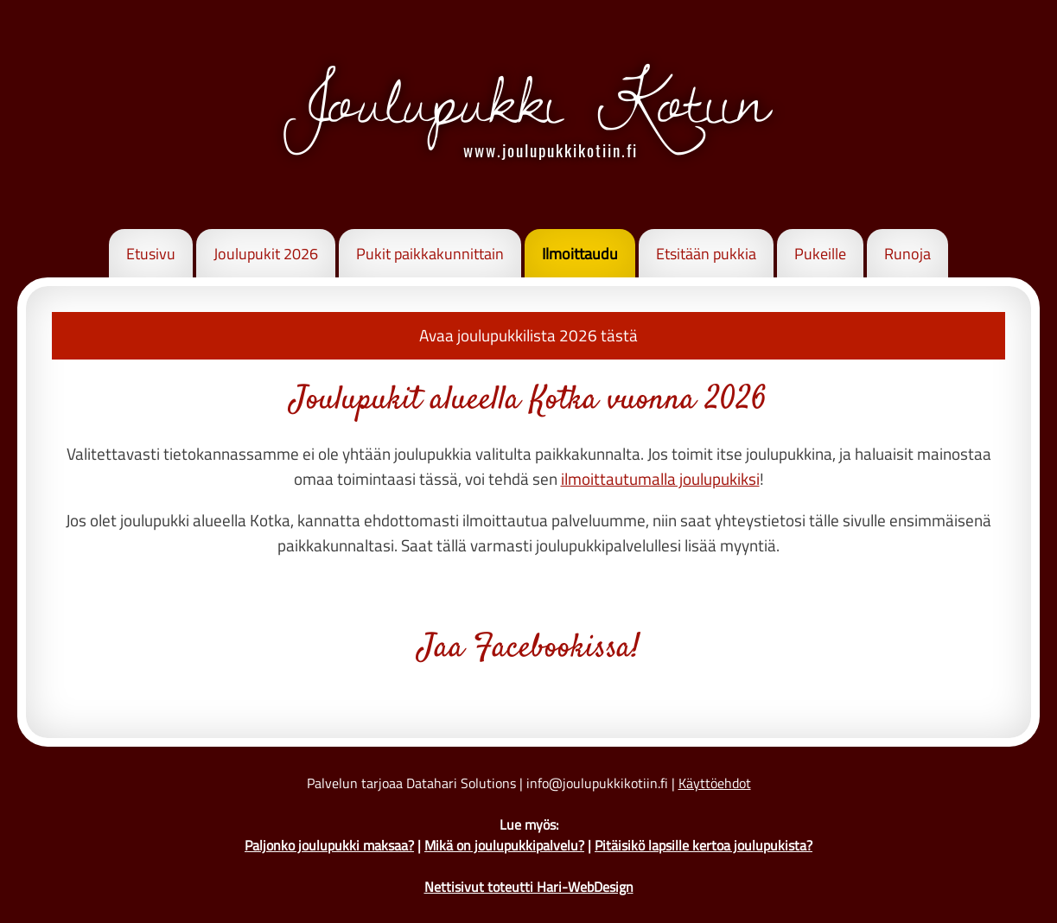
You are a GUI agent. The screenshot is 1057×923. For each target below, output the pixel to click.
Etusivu (150, 253)
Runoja (907, 253)
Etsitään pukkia (706, 253)
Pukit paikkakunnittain (430, 253)
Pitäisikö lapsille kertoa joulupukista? (703, 845)
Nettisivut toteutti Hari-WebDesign (529, 886)
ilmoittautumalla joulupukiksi (660, 478)
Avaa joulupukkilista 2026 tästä (528, 334)
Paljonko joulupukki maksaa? (329, 845)
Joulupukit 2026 (265, 253)
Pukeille (820, 253)
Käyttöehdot (714, 783)
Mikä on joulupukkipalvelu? (504, 845)
